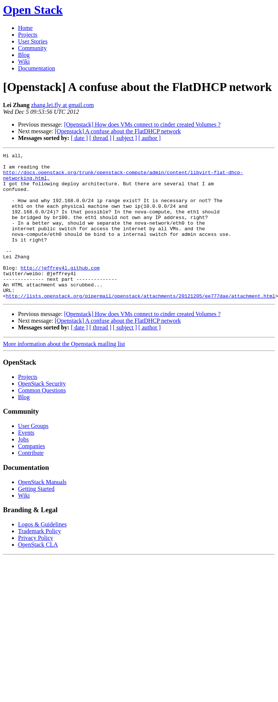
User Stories (33, 41)
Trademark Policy (39, 560)
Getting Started (36, 518)
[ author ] (149, 138)
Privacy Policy (35, 567)
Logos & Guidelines (42, 553)
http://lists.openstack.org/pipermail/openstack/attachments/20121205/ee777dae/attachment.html (140, 325)
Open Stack (33, 9)
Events (26, 462)
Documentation (36, 68)
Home (25, 28)
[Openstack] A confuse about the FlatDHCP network (118, 131)
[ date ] (79, 138)
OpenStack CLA (38, 574)
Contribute (31, 482)
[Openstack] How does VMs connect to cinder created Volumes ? (142, 124)
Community (32, 48)
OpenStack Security (42, 413)
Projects (28, 34)
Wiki (24, 61)
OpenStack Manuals (42, 511)
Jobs (23, 468)
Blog (24, 55)
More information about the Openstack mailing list (64, 373)
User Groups (33, 455)
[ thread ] (100, 138)
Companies (31, 475)
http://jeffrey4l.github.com (60, 291)
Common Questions (42, 419)
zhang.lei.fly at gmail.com (62, 105)
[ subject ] (125, 138)
